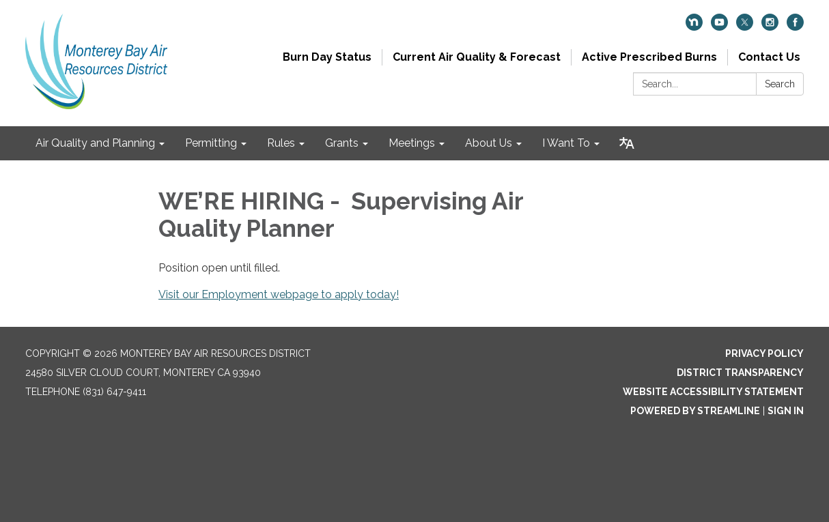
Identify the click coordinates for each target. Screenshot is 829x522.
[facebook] (795, 26)
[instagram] (769, 26)
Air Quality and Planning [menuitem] (95, 142)
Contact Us (769, 56)
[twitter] (744, 26)
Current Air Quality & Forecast (477, 56)
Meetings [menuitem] (412, 142)
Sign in (786, 410)
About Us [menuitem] (488, 142)
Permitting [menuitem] (211, 142)
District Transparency (740, 372)
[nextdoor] (694, 26)
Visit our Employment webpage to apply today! (278, 294)
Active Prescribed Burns (649, 56)
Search (780, 83)
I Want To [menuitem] (566, 142)
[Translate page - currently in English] (627, 143)
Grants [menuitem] (342, 142)
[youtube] (719, 26)
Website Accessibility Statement (713, 391)
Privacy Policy (764, 353)
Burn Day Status (327, 56)
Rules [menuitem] (281, 142)
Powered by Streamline (695, 410)
